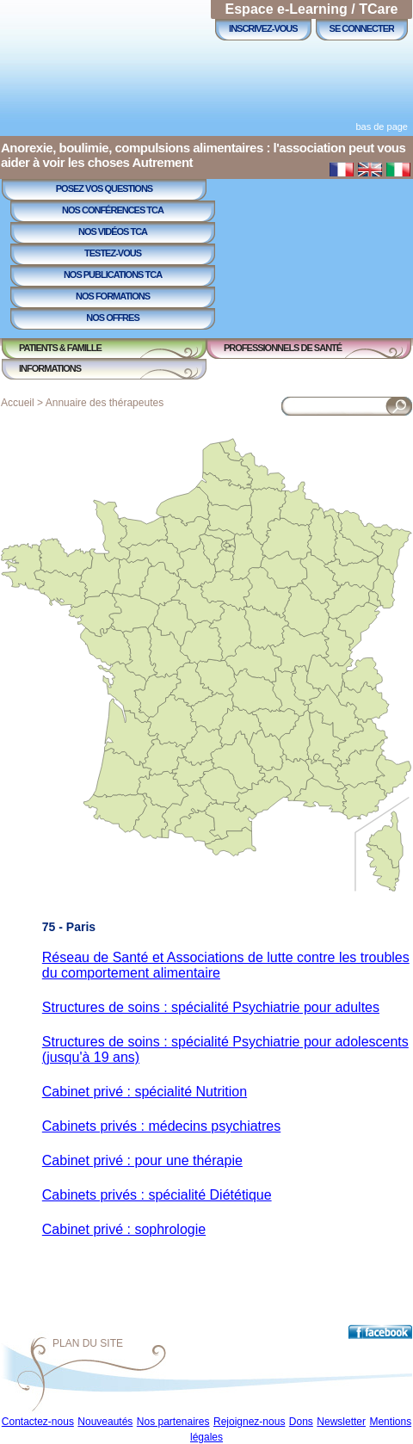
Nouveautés (105, 1422)
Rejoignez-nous (249, 1422)
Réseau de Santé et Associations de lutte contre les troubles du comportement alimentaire (226, 965)
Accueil (17, 403)
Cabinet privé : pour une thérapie (142, 1160)
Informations (50, 368)
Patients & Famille (60, 347)
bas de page (381, 126)
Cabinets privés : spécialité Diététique (157, 1195)
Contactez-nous (38, 1422)
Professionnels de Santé (283, 347)
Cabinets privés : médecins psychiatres (161, 1126)
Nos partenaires (173, 1422)
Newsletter (341, 1422)
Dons (301, 1422)
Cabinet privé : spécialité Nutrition (144, 1091)
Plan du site (87, 1343)
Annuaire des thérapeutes (104, 403)
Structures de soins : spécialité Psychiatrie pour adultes (210, 1007)
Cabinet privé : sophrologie (124, 1229)
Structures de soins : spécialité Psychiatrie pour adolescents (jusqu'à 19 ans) (225, 1049)
